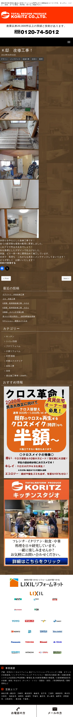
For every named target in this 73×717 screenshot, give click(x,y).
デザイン (4, 59)
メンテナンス (15, 59)
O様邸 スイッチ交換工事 (13, 312)
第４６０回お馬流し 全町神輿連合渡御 (19, 316)
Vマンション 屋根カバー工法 (15, 321)
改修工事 (26, 59)
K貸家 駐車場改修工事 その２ (16, 303)
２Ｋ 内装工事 (9, 299)
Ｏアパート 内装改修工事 (13, 294)
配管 (41, 59)
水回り (34, 59)
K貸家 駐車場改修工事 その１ (16, 308)
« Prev (6, 278)
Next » (66, 278)
